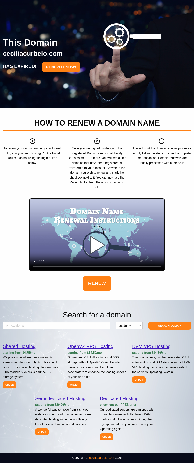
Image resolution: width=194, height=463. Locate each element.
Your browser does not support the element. (97, 234)
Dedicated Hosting (119, 398)
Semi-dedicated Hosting (60, 398)
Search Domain (169, 325)
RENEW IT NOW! (61, 67)
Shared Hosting (19, 346)
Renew (97, 283)
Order (9, 384)
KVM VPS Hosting (151, 346)
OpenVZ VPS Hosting (90, 346)
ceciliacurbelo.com (101, 457)
